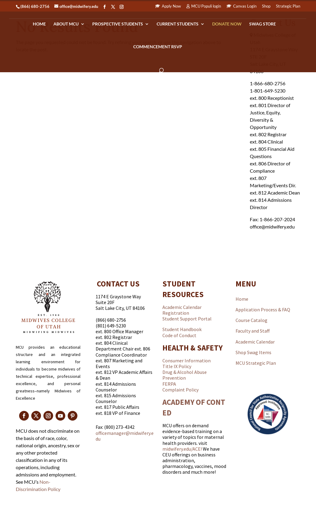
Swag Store (262, 24)
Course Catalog (251, 320)
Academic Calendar (182, 307)
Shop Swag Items (253, 352)
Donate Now (227, 24)
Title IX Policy (176, 366)
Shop (266, 6)
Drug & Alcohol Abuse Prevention (184, 375)
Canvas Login (245, 6)
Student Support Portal (187, 319)
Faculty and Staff (253, 331)
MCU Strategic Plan (256, 363)
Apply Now (171, 6)
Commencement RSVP (157, 47)
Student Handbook (182, 329)
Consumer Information (186, 360)
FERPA (169, 384)
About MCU (66, 24)
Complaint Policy (180, 390)
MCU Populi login (206, 6)
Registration (175, 313)
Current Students (178, 24)
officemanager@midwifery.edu (125, 436)
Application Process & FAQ (263, 309)
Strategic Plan (288, 6)
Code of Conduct (179, 335)
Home (39, 24)
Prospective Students (117, 24)
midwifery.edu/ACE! (182, 449)
